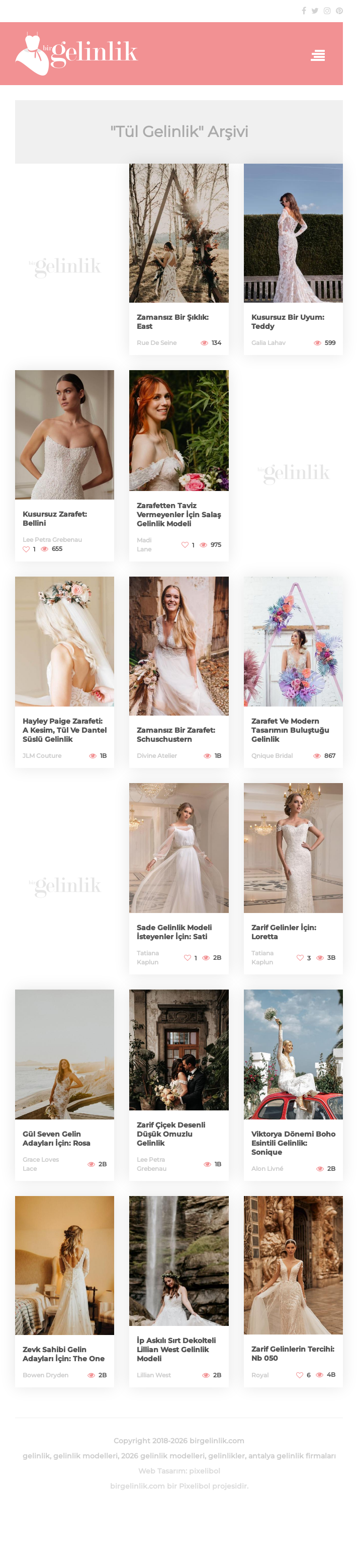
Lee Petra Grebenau (52, 539)
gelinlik (36, 1455)
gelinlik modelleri (85, 1455)
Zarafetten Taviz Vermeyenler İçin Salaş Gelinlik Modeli (179, 514)
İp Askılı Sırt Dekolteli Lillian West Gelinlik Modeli (176, 1349)
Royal (259, 1375)
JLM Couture (42, 755)
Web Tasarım (162, 1471)
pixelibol (204, 1471)
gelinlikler (226, 1455)
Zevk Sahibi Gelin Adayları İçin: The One (64, 1354)
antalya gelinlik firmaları (292, 1455)
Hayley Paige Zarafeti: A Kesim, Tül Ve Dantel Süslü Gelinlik (65, 730)
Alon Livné (267, 1168)
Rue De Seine (156, 342)
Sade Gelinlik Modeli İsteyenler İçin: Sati (174, 932)
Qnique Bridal (272, 755)
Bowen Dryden (45, 1375)
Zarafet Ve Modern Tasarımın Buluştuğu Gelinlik (290, 730)
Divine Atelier (157, 755)
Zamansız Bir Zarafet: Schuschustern (176, 735)
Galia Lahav (268, 342)
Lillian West (154, 1375)
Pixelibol (194, 1486)
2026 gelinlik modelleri (163, 1455)
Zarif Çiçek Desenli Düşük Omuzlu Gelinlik (171, 1134)
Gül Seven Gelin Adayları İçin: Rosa (57, 1139)
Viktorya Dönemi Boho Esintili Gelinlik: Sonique (293, 1143)
